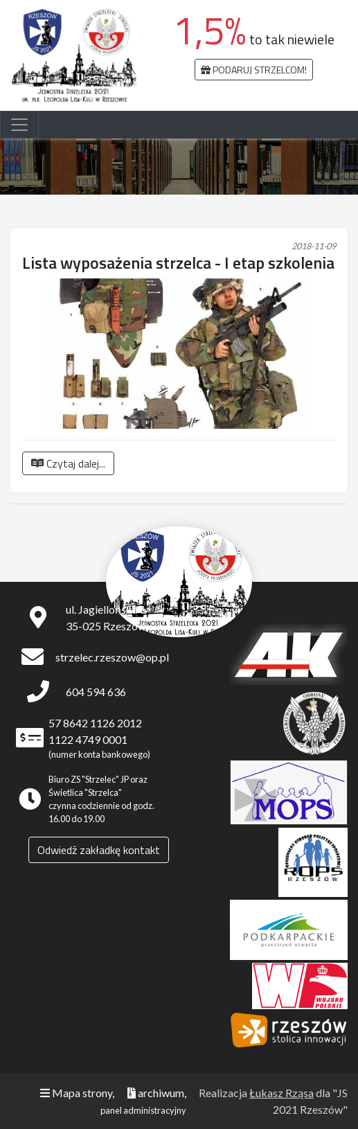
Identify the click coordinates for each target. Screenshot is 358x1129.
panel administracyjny (143, 1110)
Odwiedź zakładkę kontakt (98, 850)
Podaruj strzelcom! (254, 69)
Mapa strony (76, 1092)
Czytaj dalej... (68, 463)
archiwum (155, 1092)
